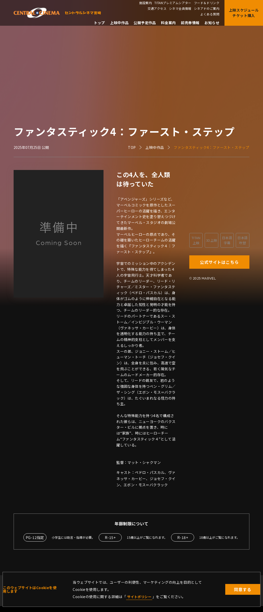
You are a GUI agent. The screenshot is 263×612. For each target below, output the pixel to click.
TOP (132, 147)
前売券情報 (190, 22)
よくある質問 (209, 14)
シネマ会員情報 (180, 8)
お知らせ (211, 22)
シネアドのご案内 (206, 8)
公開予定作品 (145, 22)
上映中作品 (119, 22)
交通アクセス (157, 8)
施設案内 (145, 2)
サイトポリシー (140, 596)
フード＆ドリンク (206, 2)
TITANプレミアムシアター (172, 2)
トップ (99, 22)
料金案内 (168, 22)
